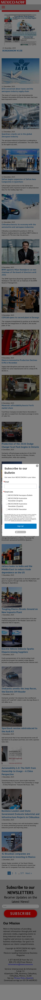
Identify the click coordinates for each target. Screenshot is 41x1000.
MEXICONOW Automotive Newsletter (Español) (17, 505)
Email (6, 482)
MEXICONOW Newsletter (17, 509)
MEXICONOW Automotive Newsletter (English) (17, 499)
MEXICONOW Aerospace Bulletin (20, 495)
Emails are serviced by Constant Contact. (21, 520)
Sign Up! (20, 526)
